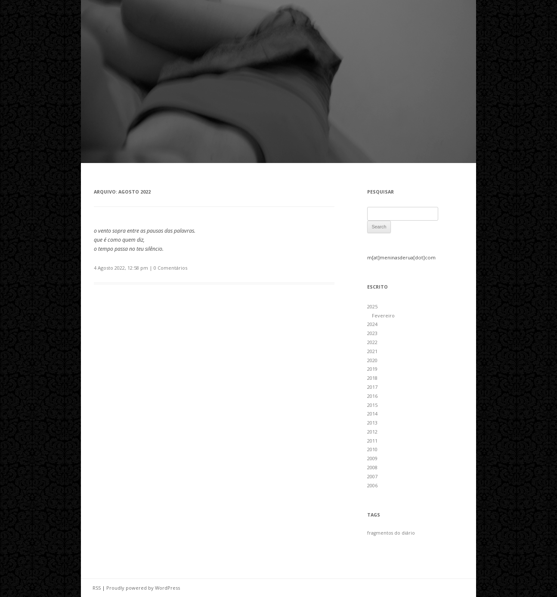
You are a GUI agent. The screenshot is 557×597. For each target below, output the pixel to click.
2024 (372, 324)
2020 (372, 360)
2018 (372, 378)
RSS (97, 588)
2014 (372, 413)
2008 (372, 467)
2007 (372, 476)
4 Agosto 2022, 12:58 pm (121, 268)
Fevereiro (383, 315)
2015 (372, 405)
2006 (372, 485)
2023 (372, 333)
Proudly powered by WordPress (143, 588)
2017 (372, 387)
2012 (372, 431)
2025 (372, 306)
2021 (372, 351)
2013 (372, 422)
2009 (372, 458)
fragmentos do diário (391, 533)
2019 (372, 369)
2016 (372, 396)
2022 (372, 342)
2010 (372, 449)
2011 (372, 440)
